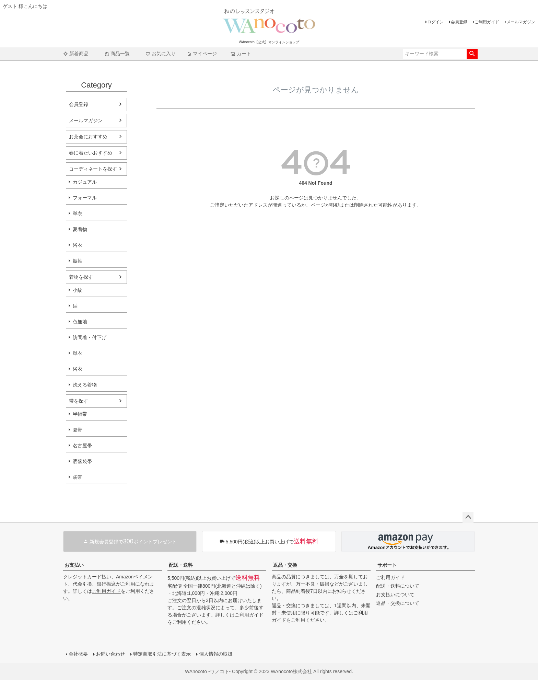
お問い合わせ (110, 654)
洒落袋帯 (82, 461)
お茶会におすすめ (88, 136)
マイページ (202, 53)
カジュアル (85, 182)
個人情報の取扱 (216, 654)
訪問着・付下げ (89, 337)
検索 (472, 54)
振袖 (77, 261)
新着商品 (76, 53)
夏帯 (77, 430)
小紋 (77, 290)
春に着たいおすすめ (90, 152)
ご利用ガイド (487, 22)
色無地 (80, 321)
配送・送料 (181, 565)
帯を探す (78, 401)
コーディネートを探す (93, 169)
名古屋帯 (82, 445)
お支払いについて (395, 594)
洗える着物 (85, 385)
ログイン (435, 22)
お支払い (74, 565)
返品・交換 (285, 565)
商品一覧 (117, 53)
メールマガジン (520, 22)
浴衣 (77, 245)
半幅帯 (80, 414)
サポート (387, 565)
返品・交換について (397, 603)
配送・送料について (397, 586)
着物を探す (81, 277)
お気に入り (160, 53)
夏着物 (80, 229)
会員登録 (459, 22)
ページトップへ (468, 517)
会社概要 (78, 654)
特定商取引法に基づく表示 (162, 654)
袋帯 (77, 477)
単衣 (77, 213)
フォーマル (85, 197)
